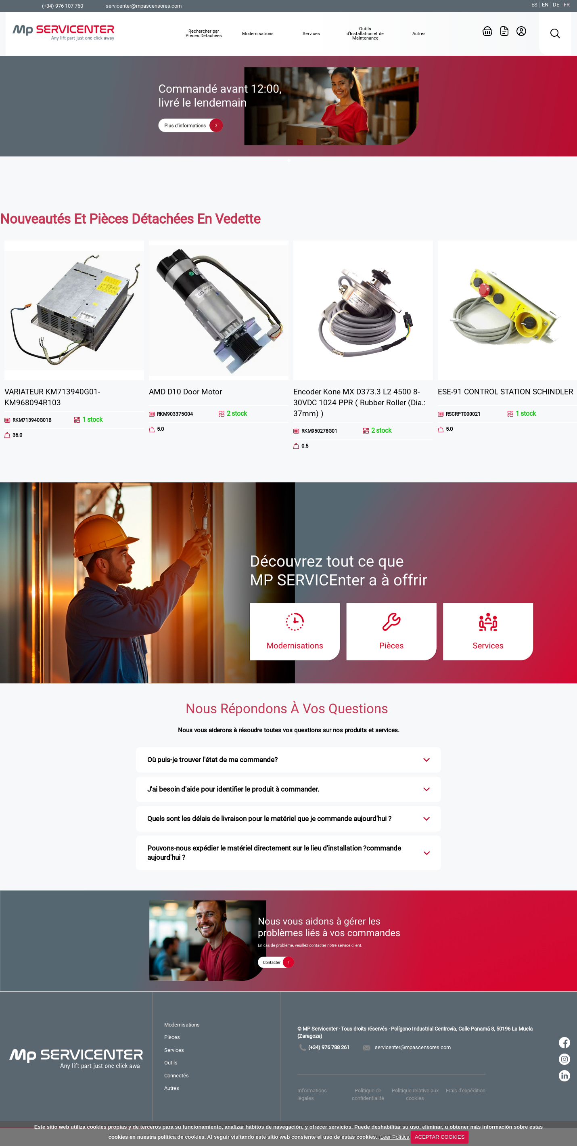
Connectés (176, 1076)
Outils (171, 1063)
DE (556, 5)
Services (174, 1050)
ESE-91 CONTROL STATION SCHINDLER (505, 391)
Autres (171, 1088)
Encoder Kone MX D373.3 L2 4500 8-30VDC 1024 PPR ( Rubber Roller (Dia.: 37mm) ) (359, 402)
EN (545, 5)
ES (534, 5)
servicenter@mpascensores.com (144, 6)
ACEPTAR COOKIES (439, 1137)
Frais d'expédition (465, 1090)
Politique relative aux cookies (415, 1094)
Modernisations (182, 1025)
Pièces (172, 1037)
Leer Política (394, 1137)
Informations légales (312, 1094)
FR (567, 5)
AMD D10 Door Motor (185, 391)
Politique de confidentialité (368, 1094)
